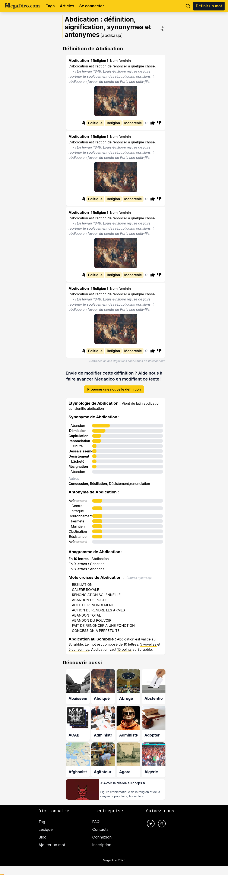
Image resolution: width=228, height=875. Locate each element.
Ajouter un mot (51, 845)
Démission (77, 431)
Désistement (79, 456)
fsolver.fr (145, 577)
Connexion (102, 837)
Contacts (100, 829)
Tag (41, 822)
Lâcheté (77, 461)
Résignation (78, 466)
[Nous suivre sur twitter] (151, 823)
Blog (42, 837)
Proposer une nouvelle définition (114, 389)
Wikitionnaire (156, 361)
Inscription (101, 845)
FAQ (96, 822)
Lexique (45, 829)
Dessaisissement (82, 451)
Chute (78, 446)
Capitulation (78, 436)
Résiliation (98, 483)
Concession (78, 483)
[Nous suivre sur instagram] (162, 823)
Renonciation (79, 441)
